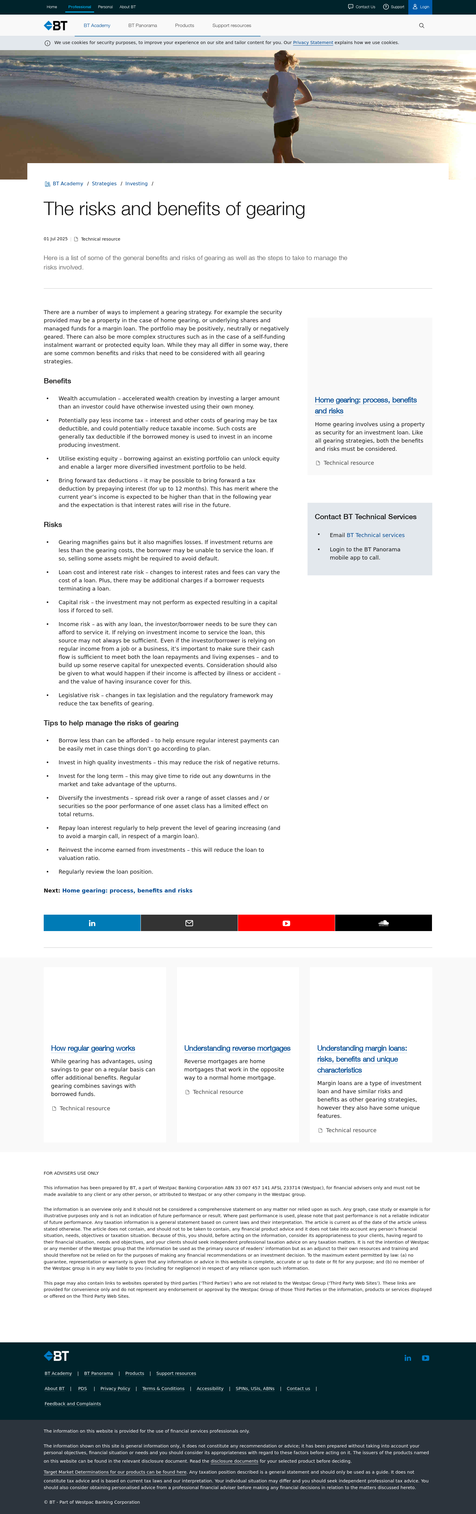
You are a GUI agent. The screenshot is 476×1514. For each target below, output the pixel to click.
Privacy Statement (313, 42)
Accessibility (210, 1388)
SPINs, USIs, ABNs (255, 1388)
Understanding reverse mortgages (237, 1048)
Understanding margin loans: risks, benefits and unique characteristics (362, 1059)
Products (134, 1373)
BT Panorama (98, 1373)
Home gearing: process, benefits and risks (127, 890)
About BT (128, 6)
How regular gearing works (93, 1048)
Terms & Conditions (163, 1388)
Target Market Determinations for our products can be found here (115, 1472)
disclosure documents (234, 1461)
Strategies (104, 184)
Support (397, 6)
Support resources (176, 1373)
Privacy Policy (115, 1388)
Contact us (298, 1388)
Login (424, 6)
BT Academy (68, 184)
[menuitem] (97, 25)
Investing (136, 184)
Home (52, 6)
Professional (79, 7)
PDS (82, 1388)
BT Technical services (376, 535)
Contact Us (365, 6)
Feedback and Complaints (73, 1403)
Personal (105, 6)
